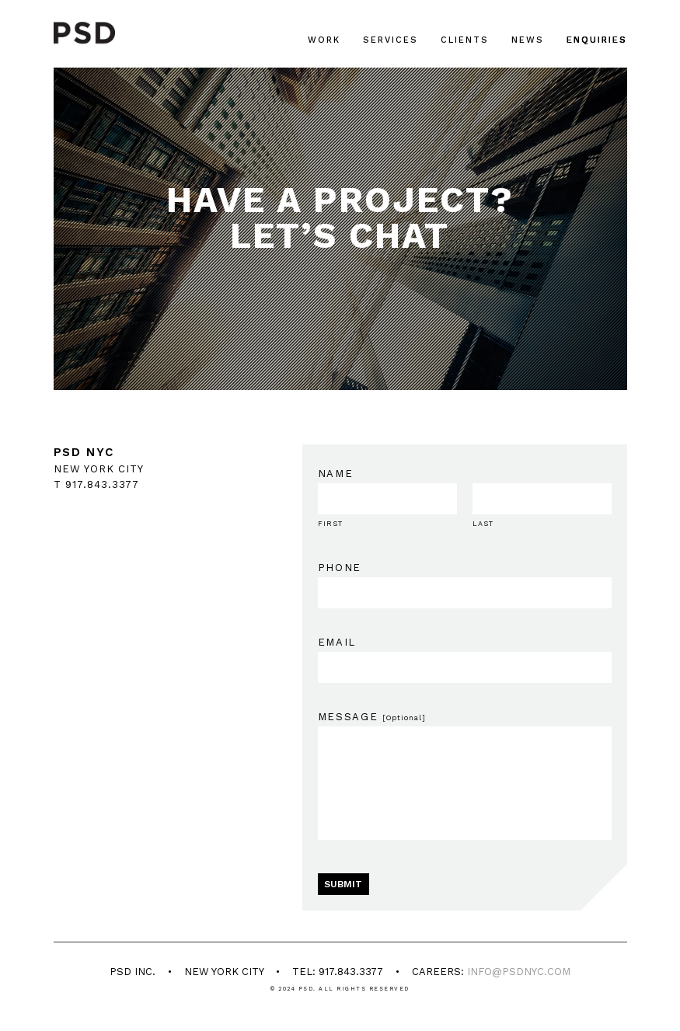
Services (390, 40)
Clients (465, 40)
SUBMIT (343, 884)
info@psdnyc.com (518, 971)
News (527, 40)
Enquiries (597, 40)
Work (324, 40)
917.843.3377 (102, 484)
